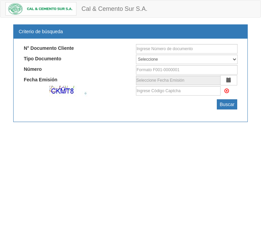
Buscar (227, 104)
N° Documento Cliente (49, 48)
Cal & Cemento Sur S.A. (114, 8)
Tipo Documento (42, 58)
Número (33, 69)
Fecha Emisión (40, 79)
